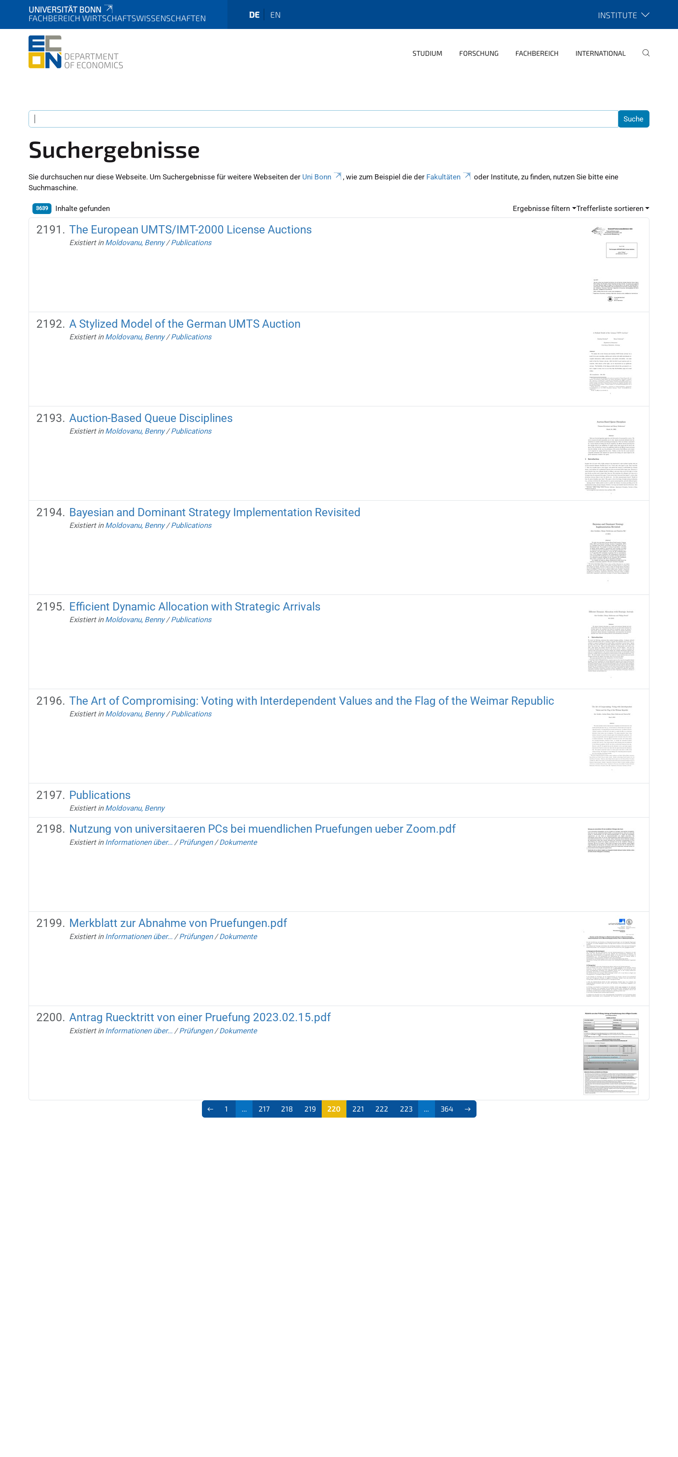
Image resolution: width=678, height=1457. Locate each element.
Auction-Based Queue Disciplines (151, 418)
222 (381, 1108)
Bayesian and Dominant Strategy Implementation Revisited (215, 512)
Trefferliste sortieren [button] (609, 208)
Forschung (479, 53)
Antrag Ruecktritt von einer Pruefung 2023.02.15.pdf (200, 1017)
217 (264, 1108)
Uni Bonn (322, 177)
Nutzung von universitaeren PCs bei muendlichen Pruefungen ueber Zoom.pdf (262, 828)
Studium (427, 53)
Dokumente (238, 842)
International (601, 53)
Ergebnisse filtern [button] (541, 208)
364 (447, 1108)
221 (358, 1108)
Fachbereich (537, 53)
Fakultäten (449, 177)
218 (287, 1108)
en (275, 14)
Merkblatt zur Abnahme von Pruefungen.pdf (178, 923)
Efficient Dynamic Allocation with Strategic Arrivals (194, 606)
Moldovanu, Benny (134, 242)
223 (406, 1108)
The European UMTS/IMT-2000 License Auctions (190, 229)
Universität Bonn (71, 9)
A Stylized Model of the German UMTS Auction (185, 323)
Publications (191, 242)
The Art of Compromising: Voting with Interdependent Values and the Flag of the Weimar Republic (311, 700)
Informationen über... (139, 842)
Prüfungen (196, 842)
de (254, 14)
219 (310, 1108)
